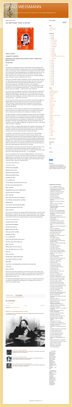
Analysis (51, 89)
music (51, 114)
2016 (51, 71)
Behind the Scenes (53, 92)
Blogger (41, 400)
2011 (51, 79)
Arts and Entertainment (54, 91)
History (51, 106)
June (52, 49)
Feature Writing (53, 101)
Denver (51, 99)
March (52, 53)
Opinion (51, 119)
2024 (51, 38)
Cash (54, 261)
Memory (51, 112)
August (52, 46)
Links (51, 30)
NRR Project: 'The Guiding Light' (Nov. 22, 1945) (17, 311)
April (52, 51)
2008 (51, 84)
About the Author (53, 28)
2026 (51, 35)
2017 (51, 70)
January (53, 58)
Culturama (52, 98)
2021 (51, 63)
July (52, 48)
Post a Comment (10, 303)
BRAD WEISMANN (23, 6)
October (53, 43)
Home (25, 305)
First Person (52, 105)
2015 (51, 73)
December (53, 40)
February (53, 54)
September (53, 45)
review (51, 129)
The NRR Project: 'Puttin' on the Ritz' (58, 56)
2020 (51, 65)
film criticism (52, 104)
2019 (51, 66)
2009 (51, 83)
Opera (51, 118)
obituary (51, 116)
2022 (51, 61)
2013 (51, 76)
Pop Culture (52, 124)
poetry (51, 122)
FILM (51, 102)
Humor (51, 109)
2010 (51, 81)
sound (51, 132)
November (53, 41)
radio (51, 128)
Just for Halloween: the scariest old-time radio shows (22, 363)
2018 (51, 68)
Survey (51, 133)
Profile (51, 126)
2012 (51, 78)
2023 (51, 60)
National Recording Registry (55, 115)
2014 (51, 75)
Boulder (51, 95)
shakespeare (52, 131)
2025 (51, 37)
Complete (56, 235)
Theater (51, 135)
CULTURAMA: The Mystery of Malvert (19, 350)
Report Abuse (52, 138)
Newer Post (8, 305)
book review (52, 94)
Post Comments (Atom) (15, 307)
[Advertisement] (55, 176)
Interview (52, 111)
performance (52, 121)
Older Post (43, 305)
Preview (51, 125)
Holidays (51, 108)
